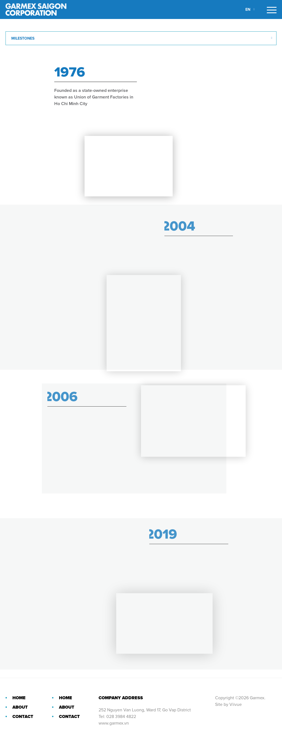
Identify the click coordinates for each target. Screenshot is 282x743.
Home (19, 698)
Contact (22, 716)
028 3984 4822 (121, 716)
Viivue (235, 704)
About (20, 707)
